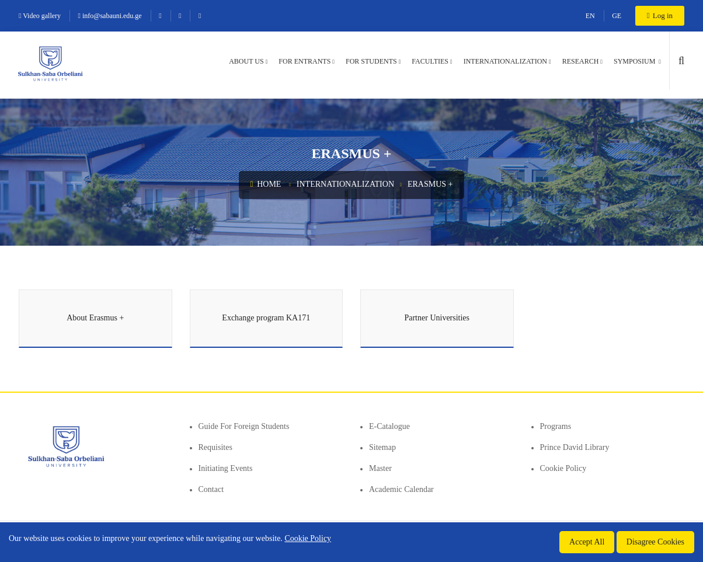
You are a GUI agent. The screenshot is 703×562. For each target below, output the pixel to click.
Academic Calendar (401, 489)
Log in (660, 15)
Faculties (430, 61)
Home (265, 184)
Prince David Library (575, 447)
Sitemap (382, 447)
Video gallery (40, 16)
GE (616, 16)
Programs (556, 426)
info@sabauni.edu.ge (110, 16)
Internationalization (505, 61)
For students (371, 61)
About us (246, 61)
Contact (211, 489)
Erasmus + (430, 184)
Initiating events (226, 468)
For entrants (304, 61)
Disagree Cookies (655, 541)
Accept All (586, 541)
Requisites (215, 447)
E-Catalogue (389, 426)
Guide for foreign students (244, 426)
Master (380, 468)
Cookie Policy (563, 468)
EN (590, 16)
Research (580, 61)
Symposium (635, 61)
